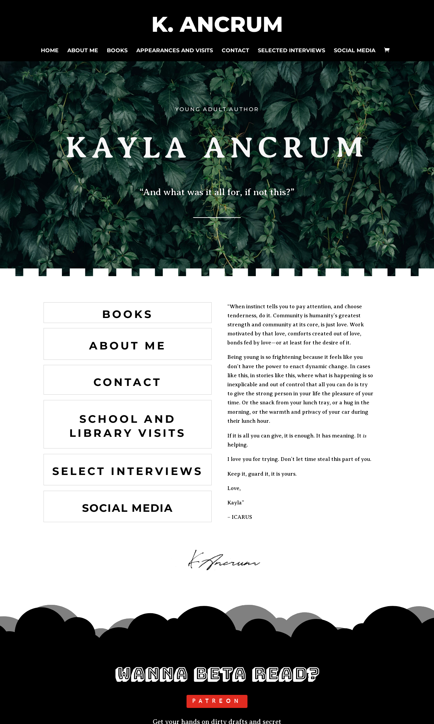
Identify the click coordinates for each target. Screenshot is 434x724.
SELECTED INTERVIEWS (291, 50)
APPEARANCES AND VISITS (174, 50)
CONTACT (235, 50)
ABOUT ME (82, 50)
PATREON (217, 701)
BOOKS (117, 50)
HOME (50, 50)
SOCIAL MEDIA (354, 50)
